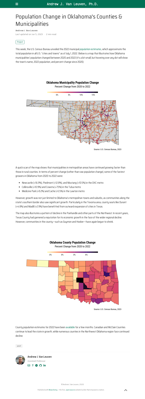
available (70, 327)
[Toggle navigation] (17, 4)
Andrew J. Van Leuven (27, 30)
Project (20, 42)
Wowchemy (53, 390)
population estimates (90, 49)
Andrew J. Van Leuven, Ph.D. (72, 4)
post (19, 345)
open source (70, 390)
